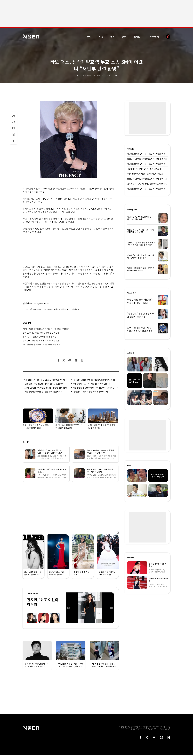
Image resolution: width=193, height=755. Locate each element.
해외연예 (154, 36)
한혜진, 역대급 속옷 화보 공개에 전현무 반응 (41, 332)
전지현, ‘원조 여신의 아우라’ (42, 602)
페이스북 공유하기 (58, 360)
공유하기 (13, 122)
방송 (100, 36)
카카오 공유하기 (69, 360)
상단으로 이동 (13, 140)
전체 (89, 36)
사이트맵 (162, 727)
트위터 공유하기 (63, 360)
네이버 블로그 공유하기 (75, 360)
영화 (124, 36)
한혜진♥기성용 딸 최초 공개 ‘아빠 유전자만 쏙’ (42, 340)
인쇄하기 (13, 134)
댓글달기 (13, 128)
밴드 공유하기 (82, 360)
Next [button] (111, 608)
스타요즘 (138, 36)
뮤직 (112, 36)
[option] (90, 607)
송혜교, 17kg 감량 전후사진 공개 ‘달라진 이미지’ (43, 336)
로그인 (168, 727)
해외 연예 (131, 557)
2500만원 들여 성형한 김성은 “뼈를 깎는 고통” (42, 344)
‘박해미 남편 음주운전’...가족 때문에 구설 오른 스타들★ (46, 328)
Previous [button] (68, 608)
